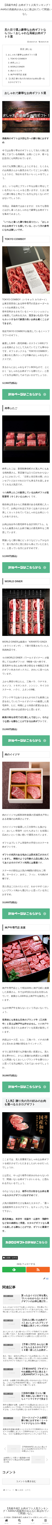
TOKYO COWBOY (18, 59)
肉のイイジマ (16, 71)
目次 (22, 49)
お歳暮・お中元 (10, 1258)
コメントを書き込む (26, 1481)
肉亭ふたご (15, 63)
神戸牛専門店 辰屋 (18, 74)
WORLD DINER (17, 67)
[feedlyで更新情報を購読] (14, 1269)
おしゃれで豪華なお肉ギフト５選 (22, 55)
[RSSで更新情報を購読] (38, 1269)
